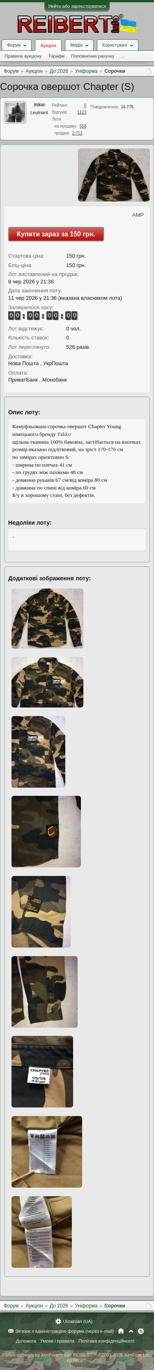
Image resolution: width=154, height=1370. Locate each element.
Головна (121, 1331)
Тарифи (56, 56)
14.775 (127, 107)
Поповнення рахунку (92, 56)
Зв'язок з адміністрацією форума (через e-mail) (65, 1331)
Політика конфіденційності (106, 1341)
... (122, 56)
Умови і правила (57, 1341)
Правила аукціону (23, 56)
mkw (39, 105)
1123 (81, 112)
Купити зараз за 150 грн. (56, 234)
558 (83, 126)
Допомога (26, 1341)
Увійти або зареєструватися (77, 6)
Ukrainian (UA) (77, 1321)
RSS (141, 1331)
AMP (138, 215)
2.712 (77, 133)
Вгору (131, 1331)
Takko (64, 434)
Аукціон (48, 45)
